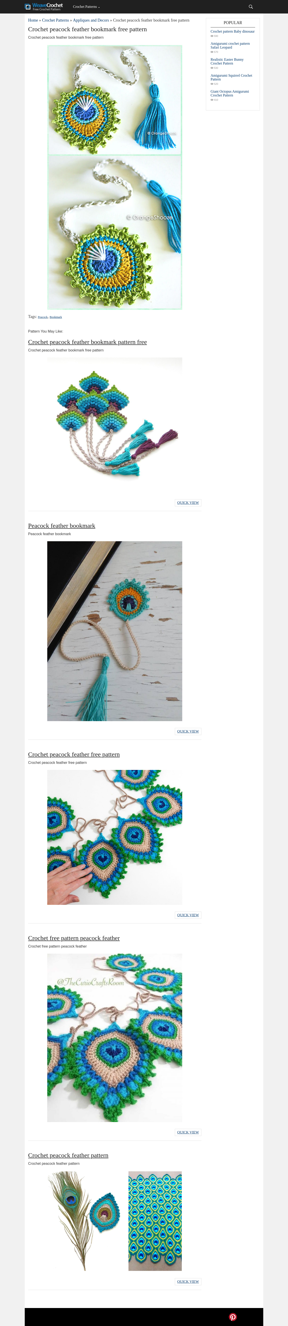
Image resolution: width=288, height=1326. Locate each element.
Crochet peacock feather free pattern (74, 754)
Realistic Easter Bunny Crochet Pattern (227, 61)
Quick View (188, 503)
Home (33, 20)
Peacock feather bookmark (61, 525)
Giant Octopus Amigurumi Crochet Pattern (230, 93)
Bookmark (56, 317)
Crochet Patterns (85, 7)
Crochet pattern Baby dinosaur (233, 31)
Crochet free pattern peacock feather (74, 938)
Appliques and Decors (91, 20)
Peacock (42, 317)
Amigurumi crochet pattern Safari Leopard (230, 45)
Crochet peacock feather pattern (68, 1155)
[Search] (251, 6)
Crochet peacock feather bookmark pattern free (87, 341)
